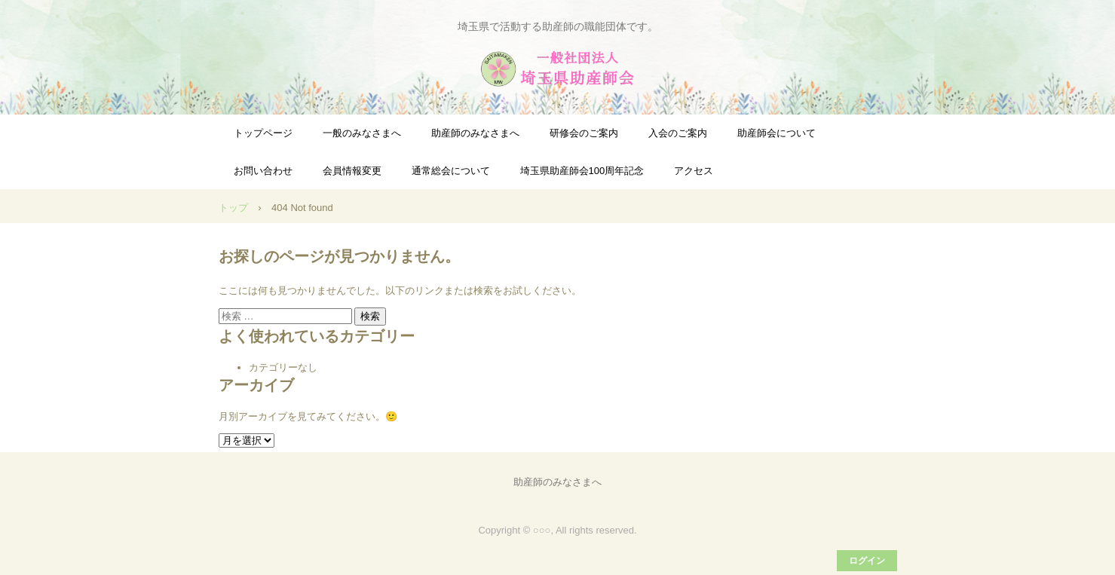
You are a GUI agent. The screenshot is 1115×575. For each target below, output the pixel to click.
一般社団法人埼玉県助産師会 (557, 68)
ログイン (867, 560)
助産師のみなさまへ (475, 133)
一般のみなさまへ (362, 133)
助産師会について (776, 133)
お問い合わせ (263, 170)
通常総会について (451, 170)
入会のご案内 (677, 133)
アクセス (693, 170)
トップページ (263, 133)
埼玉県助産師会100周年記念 (582, 170)
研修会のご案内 (584, 133)
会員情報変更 (352, 170)
